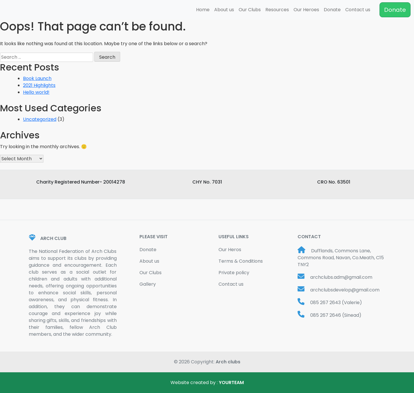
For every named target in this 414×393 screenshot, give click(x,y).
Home (203, 9)
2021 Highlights (39, 85)
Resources (277, 9)
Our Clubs (250, 9)
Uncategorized (39, 119)
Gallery (147, 284)
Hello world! (36, 92)
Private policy (233, 272)
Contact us (357, 9)
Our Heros (229, 249)
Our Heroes (306, 9)
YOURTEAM (231, 382)
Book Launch (37, 78)
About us (224, 9)
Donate (332, 9)
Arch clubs (228, 361)
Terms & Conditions (240, 261)
